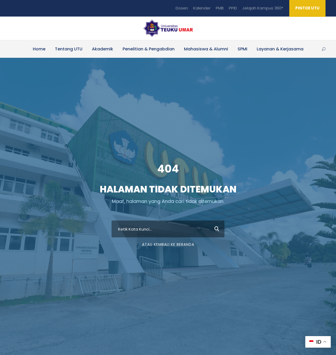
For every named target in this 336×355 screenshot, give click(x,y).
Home (39, 49)
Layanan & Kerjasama (280, 49)
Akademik (102, 49)
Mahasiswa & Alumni (206, 49)
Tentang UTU (68, 49)
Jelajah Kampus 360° (262, 8)
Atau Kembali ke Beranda (168, 259)
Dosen (182, 8)
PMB (220, 8)
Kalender (202, 8)
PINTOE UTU (307, 8)
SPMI (242, 49)
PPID (233, 8)
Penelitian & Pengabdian (149, 49)
